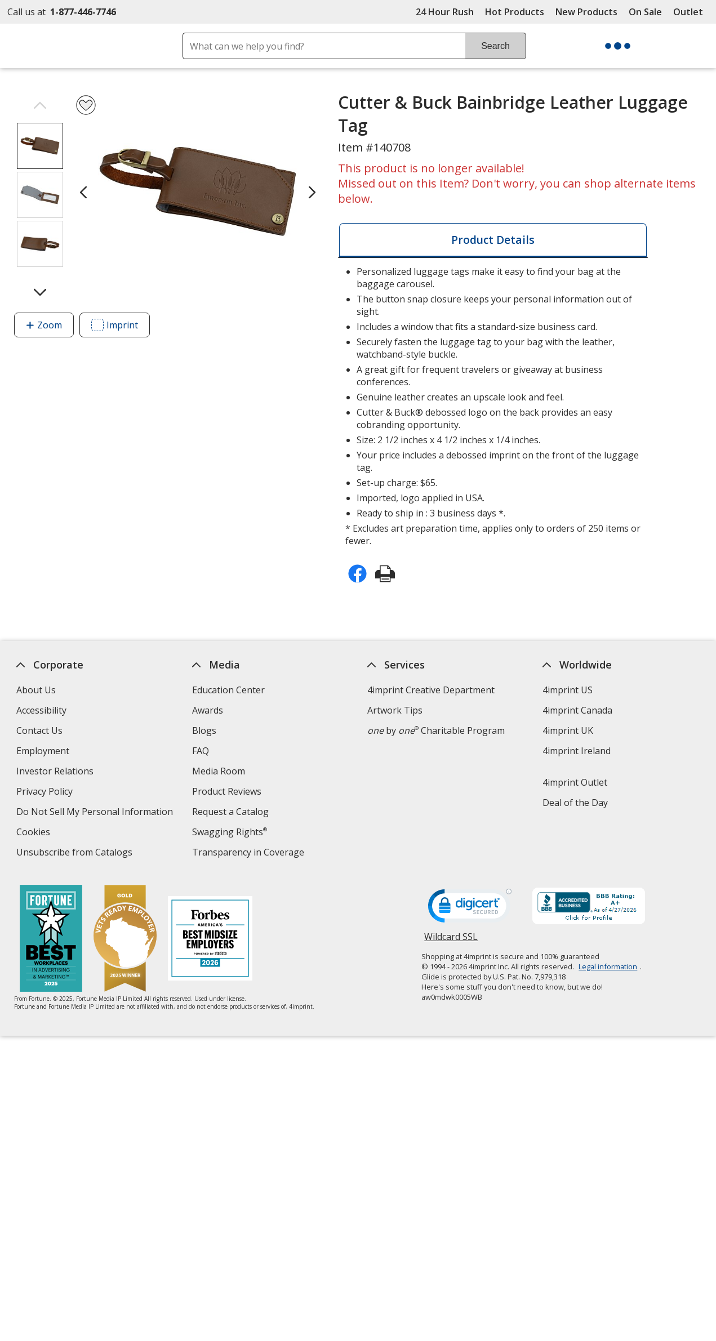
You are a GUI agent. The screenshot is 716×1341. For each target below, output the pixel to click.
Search (495, 46)
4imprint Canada (577, 710)
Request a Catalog (230, 811)
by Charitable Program (436, 730)
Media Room (218, 771)
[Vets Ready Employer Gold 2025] (125, 940)
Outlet (691, 12)
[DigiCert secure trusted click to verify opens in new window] (469, 909)
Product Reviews (226, 791)
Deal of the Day (575, 802)
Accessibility (41, 710)
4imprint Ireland (576, 751)
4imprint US (567, 690)
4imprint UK (567, 730)
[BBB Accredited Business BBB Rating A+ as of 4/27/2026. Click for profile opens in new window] (589, 907)
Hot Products (514, 12)
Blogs (204, 730)
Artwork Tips (395, 710)
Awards (207, 710)
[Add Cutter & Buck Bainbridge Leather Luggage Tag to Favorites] (86, 105)
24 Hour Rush (445, 12)
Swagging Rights (229, 832)
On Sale (645, 12)
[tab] (493, 240)
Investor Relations (56, 772)
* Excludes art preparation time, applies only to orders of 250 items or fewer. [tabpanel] (493, 406)
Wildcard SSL (451, 940)
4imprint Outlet (574, 782)
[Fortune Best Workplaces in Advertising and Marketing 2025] (51, 940)
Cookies (34, 833)
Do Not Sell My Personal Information (96, 813)
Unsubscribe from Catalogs (75, 853)
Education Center (228, 690)
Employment (42, 751)
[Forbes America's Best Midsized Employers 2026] (210, 939)
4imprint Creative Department (431, 690)
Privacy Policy (45, 792)
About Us (36, 690)
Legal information (608, 966)
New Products (586, 12)
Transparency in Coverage (249, 853)
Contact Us (39, 730)
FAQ (200, 751)
